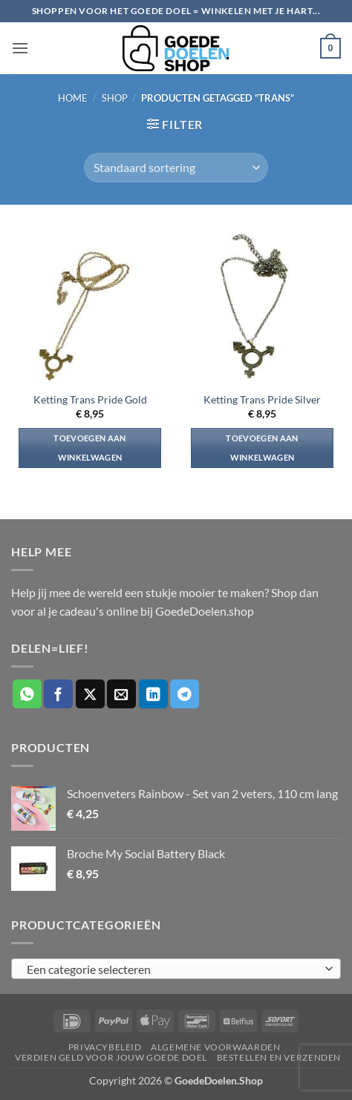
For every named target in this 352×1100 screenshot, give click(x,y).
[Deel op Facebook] (58, 693)
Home (73, 98)
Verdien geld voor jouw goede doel (111, 1057)
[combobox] (176, 968)
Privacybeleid (105, 1047)
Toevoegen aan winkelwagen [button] (89, 447)
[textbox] (172, 969)
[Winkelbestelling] (176, 167)
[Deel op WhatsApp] (27, 693)
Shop (115, 98)
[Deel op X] (90, 693)
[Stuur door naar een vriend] (121, 693)
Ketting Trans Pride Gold (90, 400)
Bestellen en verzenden (279, 1057)
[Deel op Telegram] (184, 693)
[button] (20, 48)
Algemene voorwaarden (215, 1047)
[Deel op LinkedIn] (153, 693)
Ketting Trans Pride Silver (262, 400)
